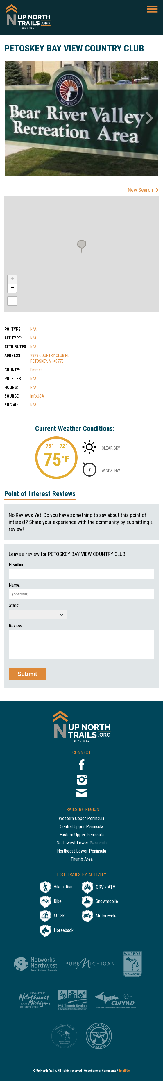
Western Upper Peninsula (81, 818)
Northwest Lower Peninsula (81, 843)
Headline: (17, 565)
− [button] (12, 288)
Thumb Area (82, 859)
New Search (140, 190)
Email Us (124, 1070)
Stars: (14, 605)
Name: (14, 585)
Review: (16, 626)
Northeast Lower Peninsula (81, 851)
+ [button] (12, 279)
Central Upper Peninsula (81, 826)
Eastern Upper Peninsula (82, 835)
